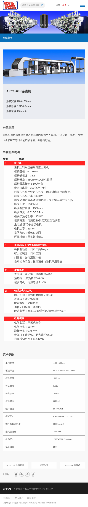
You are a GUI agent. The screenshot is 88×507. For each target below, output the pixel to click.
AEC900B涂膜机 (72, 468)
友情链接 (31, 498)
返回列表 (44, 468)
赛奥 (16, 503)
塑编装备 (8, 38)
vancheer (52, 503)
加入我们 (19, 498)
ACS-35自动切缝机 (15, 468)
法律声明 (7, 498)
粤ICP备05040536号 (28, 503)
